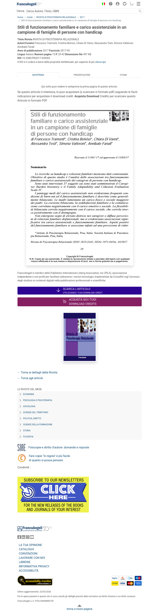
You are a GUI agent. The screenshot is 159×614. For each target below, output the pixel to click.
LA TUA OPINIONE (30, 545)
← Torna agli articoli (30, 378)
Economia (28, 394)
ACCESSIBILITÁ (29, 570)
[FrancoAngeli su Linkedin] (23, 538)
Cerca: (21, 11)
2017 (82, 17)
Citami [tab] (123, 75)
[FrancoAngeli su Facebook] (19, 538)
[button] (103, 4)
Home (20, 17)
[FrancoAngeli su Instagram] (27, 538)
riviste (30, 17)
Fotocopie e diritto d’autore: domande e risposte (59, 447)
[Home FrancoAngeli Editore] (29, 4)
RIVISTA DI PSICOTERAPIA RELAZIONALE (56, 17)
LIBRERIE (25, 562)
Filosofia (28, 436)
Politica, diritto (32, 418)
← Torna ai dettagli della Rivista (37, 372)
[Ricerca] (140, 11)
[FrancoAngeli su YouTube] (32, 538)
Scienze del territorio (35, 412)
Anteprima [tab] (38, 75)
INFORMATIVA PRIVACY (34, 566)
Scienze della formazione (37, 424)
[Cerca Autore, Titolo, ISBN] (81, 11)
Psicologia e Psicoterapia (37, 400)
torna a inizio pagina (79, 609)
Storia (27, 430)
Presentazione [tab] (82, 75)
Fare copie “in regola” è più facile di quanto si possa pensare (49, 458)
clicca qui (100, 62)
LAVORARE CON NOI (32, 558)
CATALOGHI (26, 549)
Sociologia (29, 406)
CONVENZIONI (28, 553)
